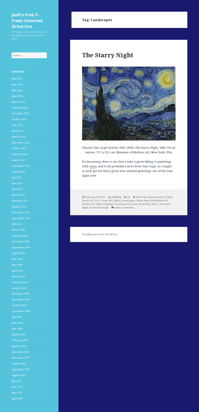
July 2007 (17, 381)
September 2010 (21, 218)
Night (99, 204)
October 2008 (19, 305)
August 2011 (18, 171)
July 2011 (17, 177)
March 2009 (18, 276)
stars (92, 166)
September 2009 (21, 247)
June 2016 (17, 84)
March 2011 (18, 195)
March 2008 (18, 334)
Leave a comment (124, 207)
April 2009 (17, 270)
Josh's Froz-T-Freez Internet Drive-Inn (27, 20)
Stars (155, 204)
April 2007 (17, 398)
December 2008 (21, 293)
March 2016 (18, 102)
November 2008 (21, 299)
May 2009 (17, 264)
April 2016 (17, 96)
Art (128, 197)
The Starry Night (107, 55)
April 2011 (17, 189)
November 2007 (21, 357)
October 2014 (19, 148)
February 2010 (20, 235)
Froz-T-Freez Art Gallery (107, 200)
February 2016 (20, 107)
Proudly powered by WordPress (99, 234)
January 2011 (19, 206)
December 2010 (21, 212)
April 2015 (17, 131)
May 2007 (17, 392)
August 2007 (18, 375)
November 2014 (21, 142)
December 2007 (21, 352)
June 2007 (17, 387)
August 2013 (18, 160)
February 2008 (20, 340)
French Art (87, 200)
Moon (140, 200)
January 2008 (19, 346)
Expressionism (156, 197)
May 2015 (17, 125)
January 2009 (19, 288)
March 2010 (18, 230)
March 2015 (18, 136)
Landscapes (128, 200)
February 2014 (20, 154)
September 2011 (21, 165)
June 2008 (17, 322)
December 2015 (21, 113)
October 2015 (19, 119)
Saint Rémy (145, 204)
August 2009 (18, 253)
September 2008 (21, 311)
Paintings (108, 204)
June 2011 (17, 183)
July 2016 (17, 78)
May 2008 (17, 328)
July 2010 (17, 224)
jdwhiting (116, 197)
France (169, 197)
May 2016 (17, 90)
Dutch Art (141, 197)
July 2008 (17, 317)
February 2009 (20, 282)
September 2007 (21, 369)
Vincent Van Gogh (99, 207)
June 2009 (17, 259)
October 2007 (19, 363)
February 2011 (20, 200)
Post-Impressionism (126, 204)
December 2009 (21, 241)
